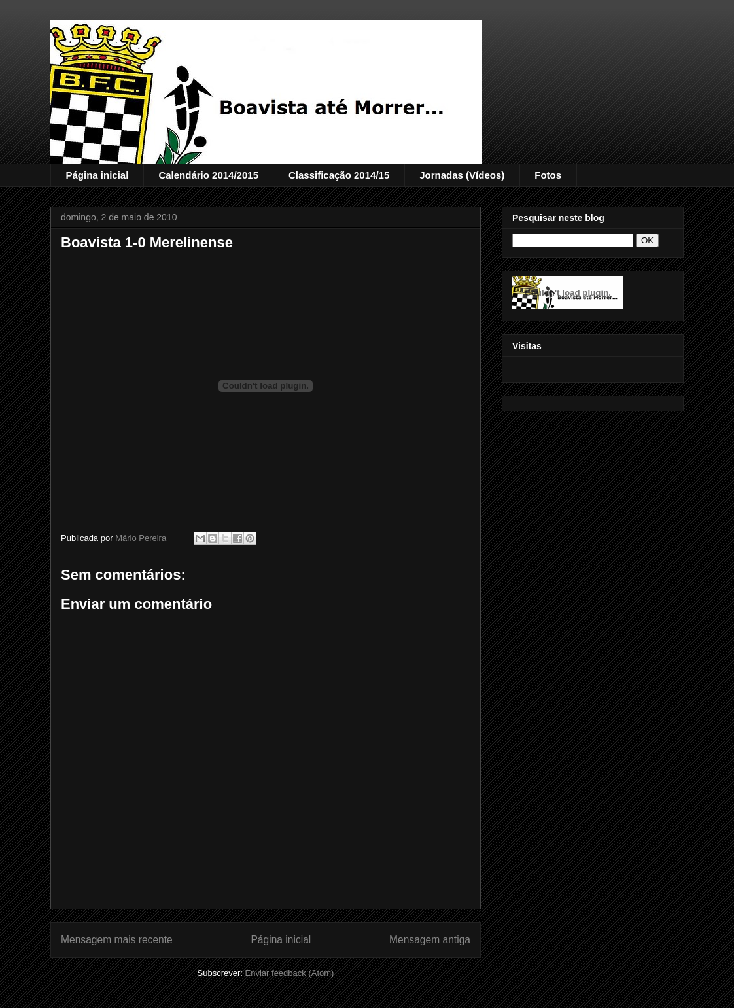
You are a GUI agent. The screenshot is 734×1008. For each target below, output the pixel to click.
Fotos (547, 175)
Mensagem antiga (429, 939)
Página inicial (97, 175)
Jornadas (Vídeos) (461, 175)
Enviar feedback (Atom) (289, 973)
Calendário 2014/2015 (208, 175)
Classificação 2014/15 (338, 175)
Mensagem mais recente (117, 939)
